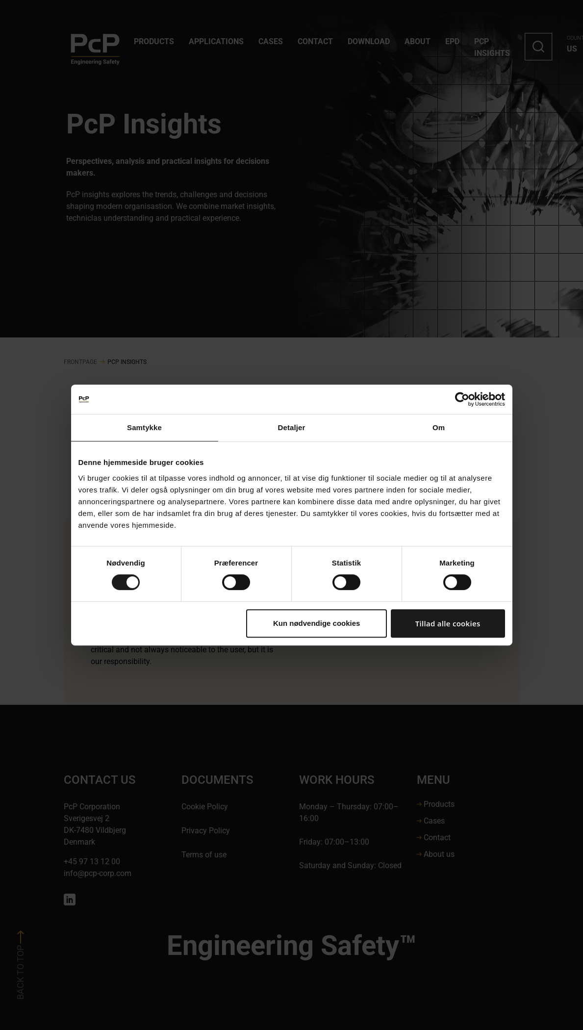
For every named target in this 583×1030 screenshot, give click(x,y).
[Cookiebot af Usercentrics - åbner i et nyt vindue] (462, 399)
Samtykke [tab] (144, 427)
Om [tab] (438, 427)
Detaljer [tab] (291, 427)
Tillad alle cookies (448, 623)
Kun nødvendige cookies (316, 623)
